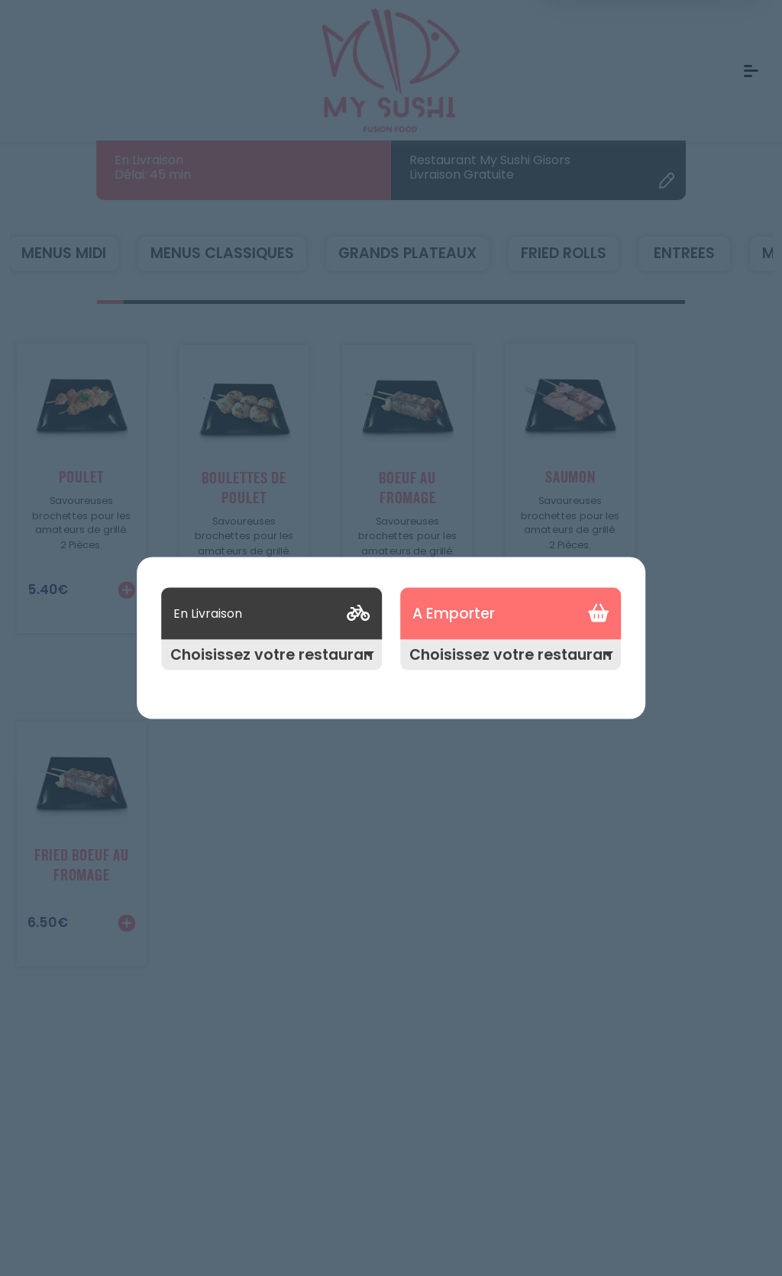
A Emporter (453, 613)
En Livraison (207, 613)
